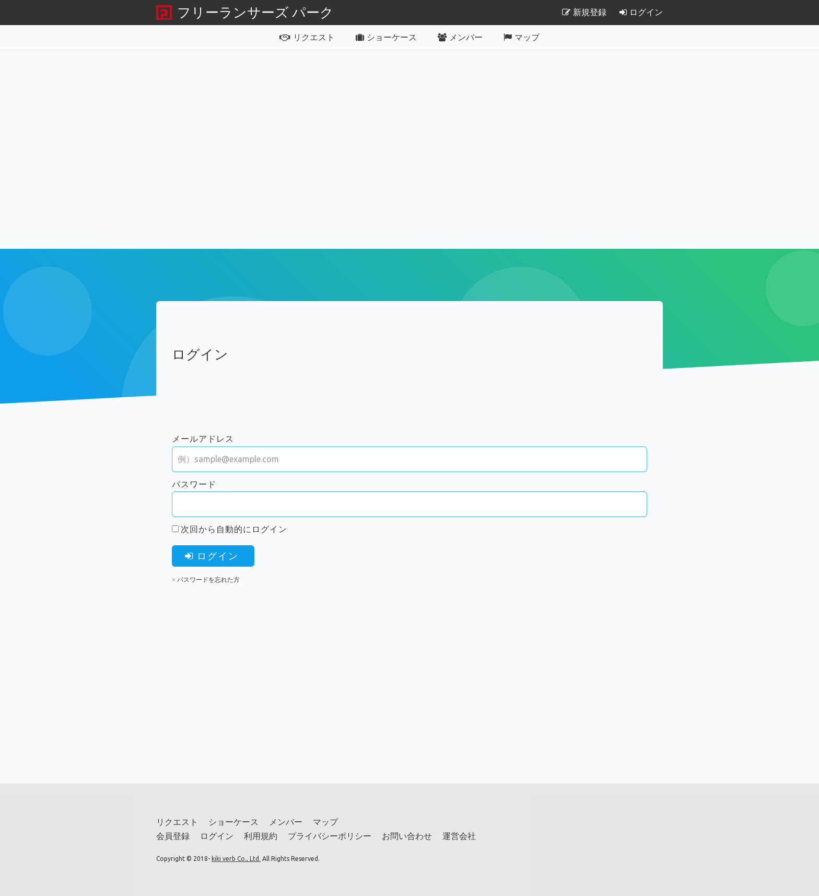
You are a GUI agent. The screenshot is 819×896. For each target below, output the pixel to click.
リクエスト (307, 37)
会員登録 (173, 836)
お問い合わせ (407, 836)
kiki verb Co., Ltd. (236, 858)
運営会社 (459, 836)
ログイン (641, 12)
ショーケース (386, 37)
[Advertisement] (409, 149)
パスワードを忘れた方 (208, 579)
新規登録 (584, 12)
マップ (522, 37)
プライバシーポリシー (329, 836)
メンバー (460, 37)
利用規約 (260, 836)
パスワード (194, 484)
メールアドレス (203, 438)
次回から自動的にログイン (234, 529)
